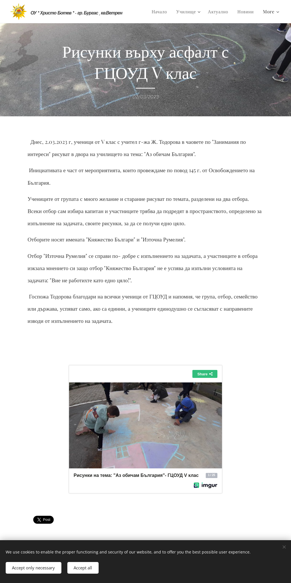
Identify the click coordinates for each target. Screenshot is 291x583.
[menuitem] (161, 12)
